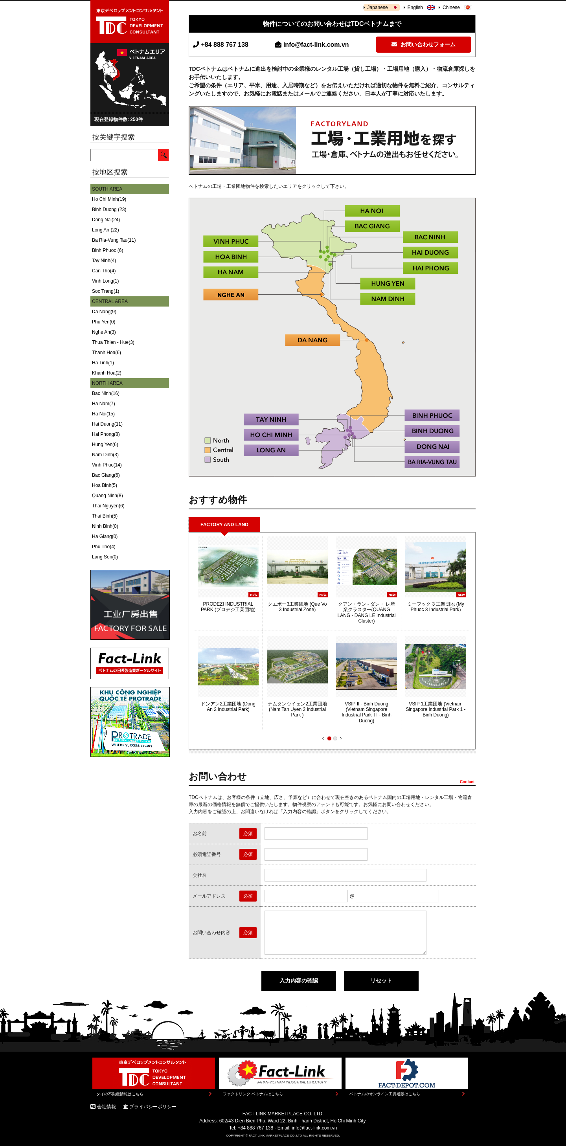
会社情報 (106, 1106)
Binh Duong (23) (109, 209)
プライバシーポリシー (152, 1106)
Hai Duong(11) (107, 424)
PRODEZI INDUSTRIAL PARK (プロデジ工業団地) (228, 606)
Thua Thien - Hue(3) (113, 342)
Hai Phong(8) (106, 434)
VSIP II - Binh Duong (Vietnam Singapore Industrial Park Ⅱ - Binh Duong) (366, 712)
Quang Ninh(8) (107, 495)
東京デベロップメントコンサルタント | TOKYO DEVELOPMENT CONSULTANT (129, 21)
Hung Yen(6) (105, 444)
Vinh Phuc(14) (107, 465)
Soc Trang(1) (105, 291)
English (415, 7)
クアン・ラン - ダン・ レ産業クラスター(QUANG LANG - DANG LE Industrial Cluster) (366, 612)
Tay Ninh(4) (104, 260)
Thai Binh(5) (105, 516)
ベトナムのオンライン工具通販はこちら (384, 1094)
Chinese (451, 7)
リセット (381, 980)
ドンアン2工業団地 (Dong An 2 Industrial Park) (228, 706)
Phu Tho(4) (104, 546)
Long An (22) (105, 230)
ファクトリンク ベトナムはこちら (253, 1094)
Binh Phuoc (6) (107, 250)
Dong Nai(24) (106, 219)
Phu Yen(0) (103, 322)
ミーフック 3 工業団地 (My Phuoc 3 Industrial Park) (435, 606)
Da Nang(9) (104, 311)
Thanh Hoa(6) (106, 352)
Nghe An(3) (104, 332)
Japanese (378, 7)
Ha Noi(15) (103, 414)
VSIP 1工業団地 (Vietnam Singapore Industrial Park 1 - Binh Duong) (435, 709)
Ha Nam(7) (103, 403)
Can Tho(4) (104, 271)
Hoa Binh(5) (104, 485)
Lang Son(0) (105, 557)
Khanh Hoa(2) (106, 373)
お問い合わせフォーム (423, 44)
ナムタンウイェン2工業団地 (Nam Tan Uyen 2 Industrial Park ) (297, 709)
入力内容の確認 (298, 980)
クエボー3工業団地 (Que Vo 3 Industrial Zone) (297, 606)
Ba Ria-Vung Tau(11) (114, 240)
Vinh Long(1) (105, 281)
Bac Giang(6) (106, 475)
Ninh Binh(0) (105, 526)
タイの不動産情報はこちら (119, 1094)
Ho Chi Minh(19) (109, 199)
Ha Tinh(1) (103, 362)
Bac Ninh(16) (105, 393)
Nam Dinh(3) (105, 454)
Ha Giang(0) (105, 536)
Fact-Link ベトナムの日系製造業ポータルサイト (129, 663)
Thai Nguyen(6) (108, 506)
